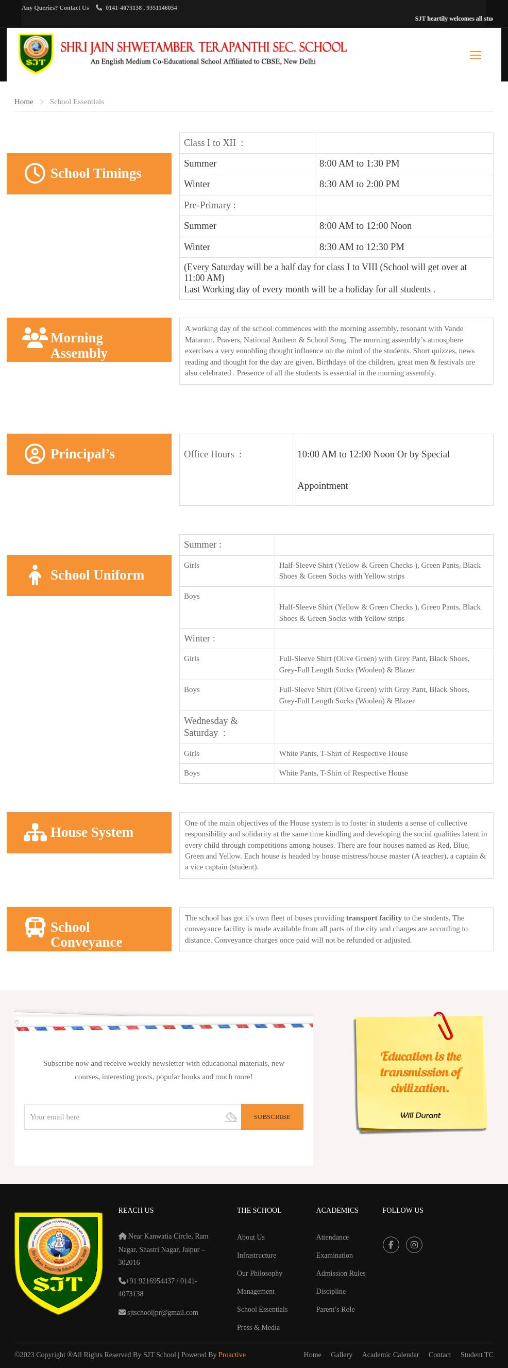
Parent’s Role (335, 1309)
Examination (334, 1255)
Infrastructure (256, 1255)
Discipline (331, 1291)
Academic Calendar (390, 1355)
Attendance (332, 1237)
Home (23, 101)
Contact (440, 1355)
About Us (251, 1237)
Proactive (232, 1355)
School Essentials (262, 1309)
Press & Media (258, 1327)
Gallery (341, 1355)
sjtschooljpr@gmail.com (162, 1312)
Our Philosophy (259, 1273)
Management (256, 1291)
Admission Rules (341, 1273)
